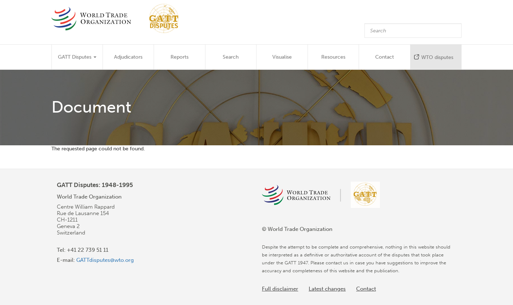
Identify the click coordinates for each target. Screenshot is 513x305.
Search (231, 57)
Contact (384, 57)
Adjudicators (128, 57)
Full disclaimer (280, 289)
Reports (180, 57)
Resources (333, 57)
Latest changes (327, 289)
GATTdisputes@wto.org (105, 260)
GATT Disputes (77, 57)
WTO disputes (437, 57)
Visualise (282, 57)
